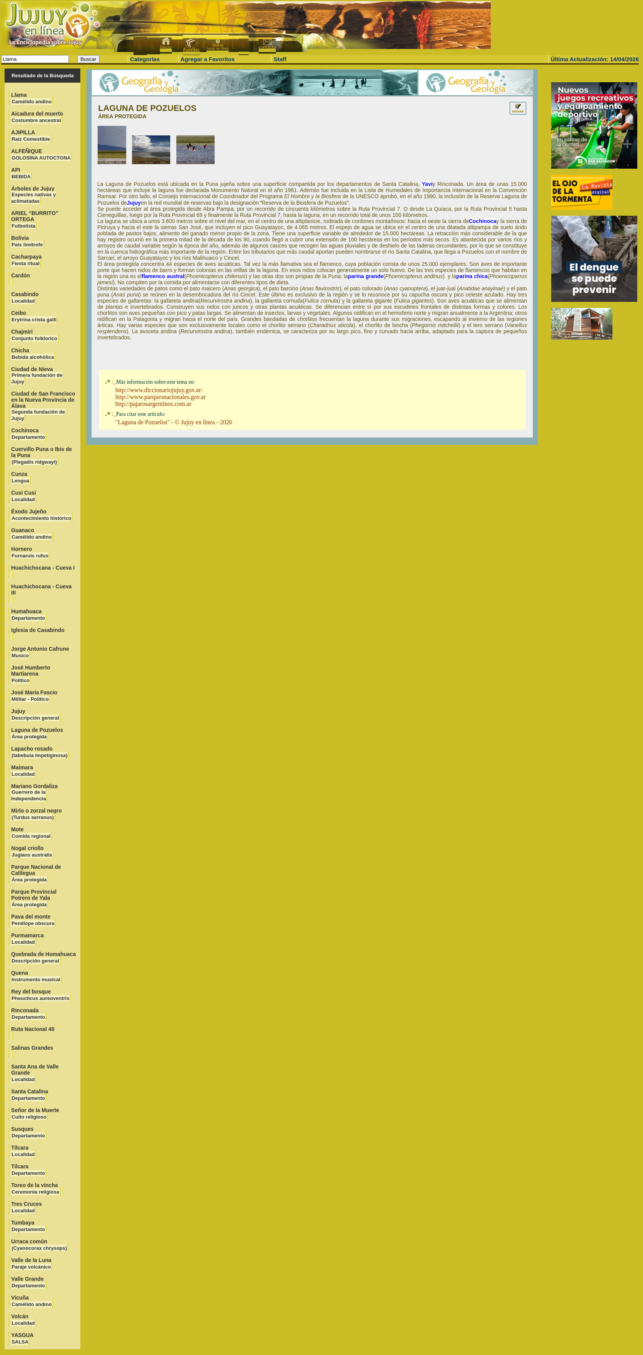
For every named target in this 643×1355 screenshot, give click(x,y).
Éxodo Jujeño (41, 514)
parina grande (366, 276)
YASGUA (22, 1338)
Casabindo (25, 297)
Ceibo (34, 316)
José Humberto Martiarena (30, 673)
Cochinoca (28, 433)
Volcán (23, 1319)
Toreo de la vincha (35, 1188)
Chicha (32, 353)
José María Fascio (34, 695)
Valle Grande (28, 1282)
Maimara (23, 770)
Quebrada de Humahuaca (43, 957)
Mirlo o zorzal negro (36, 814)
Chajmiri (34, 335)
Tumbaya (28, 1226)
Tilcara (23, 1151)
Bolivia (27, 241)
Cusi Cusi (23, 496)
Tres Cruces (26, 1207)
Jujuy (35, 714)
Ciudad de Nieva (36, 375)
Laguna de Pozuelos (37, 733)
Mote (31, 832)
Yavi (427, 184)
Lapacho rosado (39, 752)
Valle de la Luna (31, 1263)
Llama (31, 98)
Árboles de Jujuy (33, 195)
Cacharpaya (26, 260)
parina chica (472, 276)
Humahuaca (28, 614)
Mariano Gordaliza (34, 792)
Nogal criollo (31, 851)
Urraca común (39, 1244)
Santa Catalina (29, 1094)
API (21, 173)
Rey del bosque (40, 995)
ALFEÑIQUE (41, 154)
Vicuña (31, 1301)
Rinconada (28, 1013)
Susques (28, 1132)
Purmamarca (27, 938)
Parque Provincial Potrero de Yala (33, 898)
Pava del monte (33, 920)
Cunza (20, 477)
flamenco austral (163, 276)
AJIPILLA (30, 135)
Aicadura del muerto (37, 117)
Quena (35, 976)
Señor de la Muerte (35, 1113)
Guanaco (31, 533)
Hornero (30, 552)
